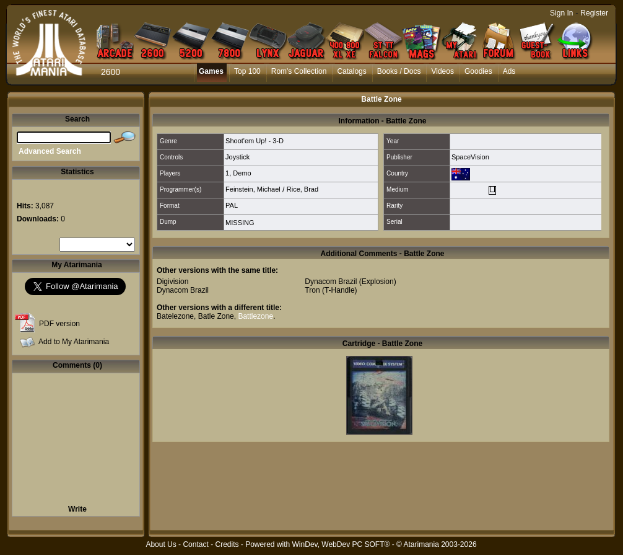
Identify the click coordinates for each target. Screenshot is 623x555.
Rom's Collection (299, 71)
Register (594, 13)
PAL (231, 205)
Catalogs (351, 71)
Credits (226, 544)
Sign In (561, 13)
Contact (195, 544)
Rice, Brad (302, 189)
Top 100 (247, 71)
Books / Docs (399, 71)
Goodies (478, 71)
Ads (509, 71)
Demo (242, 173)
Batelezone (175, 316)
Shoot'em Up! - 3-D (254, 140)
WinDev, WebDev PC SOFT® (341, 544)
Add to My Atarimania (73, 341)
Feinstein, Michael (253, 189)
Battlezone (255, 316)
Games (211, 71)
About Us (161, 544)
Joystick (237, 157)
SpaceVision (470, 157)
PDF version (59, 323)
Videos (442, 71)
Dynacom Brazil (183, 290)
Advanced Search (50, 151)
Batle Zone (216, 316)
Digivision (172, 281)
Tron (312, 290)
